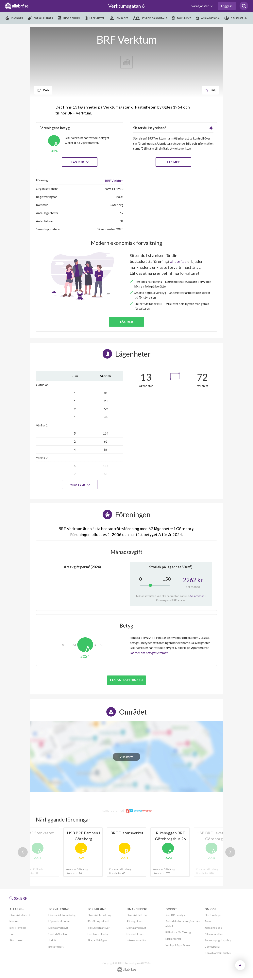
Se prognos (197, 596)
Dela (43, 90)
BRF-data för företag (178, 932)
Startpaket (16, 940)
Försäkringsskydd (98, 921)
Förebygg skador (98, 934)
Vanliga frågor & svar (178, 945)
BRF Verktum (114, 180)
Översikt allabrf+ (19, 915)
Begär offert (56, 946)
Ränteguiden (134, 921)
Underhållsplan (57, 934)
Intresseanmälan (136, 940)
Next (230, 852)
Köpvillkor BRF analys (218, 953)
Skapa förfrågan (97, 940)
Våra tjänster (200, 6)
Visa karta (126, 757)
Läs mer (79, 162)
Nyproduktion (134, 934)
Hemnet (14, 921)
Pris (11, 934)
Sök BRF (18, 898)
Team (208, 921)
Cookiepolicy (212, 946)
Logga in (226, 6)
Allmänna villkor (214, 934)
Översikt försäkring (99, 915)
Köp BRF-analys (175, 915)
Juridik (52, 940)
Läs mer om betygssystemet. (149, 653)
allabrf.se (178, 261)
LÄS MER (173, 162)
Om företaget (213, 915)
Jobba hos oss (213, 927)
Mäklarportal (173, 938)
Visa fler (79, 484)
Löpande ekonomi (59, 921)
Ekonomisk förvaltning (62, 915)
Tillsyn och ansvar (99, 927)
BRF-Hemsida (17, 927)
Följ (210, 90)
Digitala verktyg (58, 927)
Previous (23, 852)
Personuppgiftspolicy (218, 940)
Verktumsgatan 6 (126, 6)
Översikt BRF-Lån (137, 915)
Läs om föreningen (126, 680)
